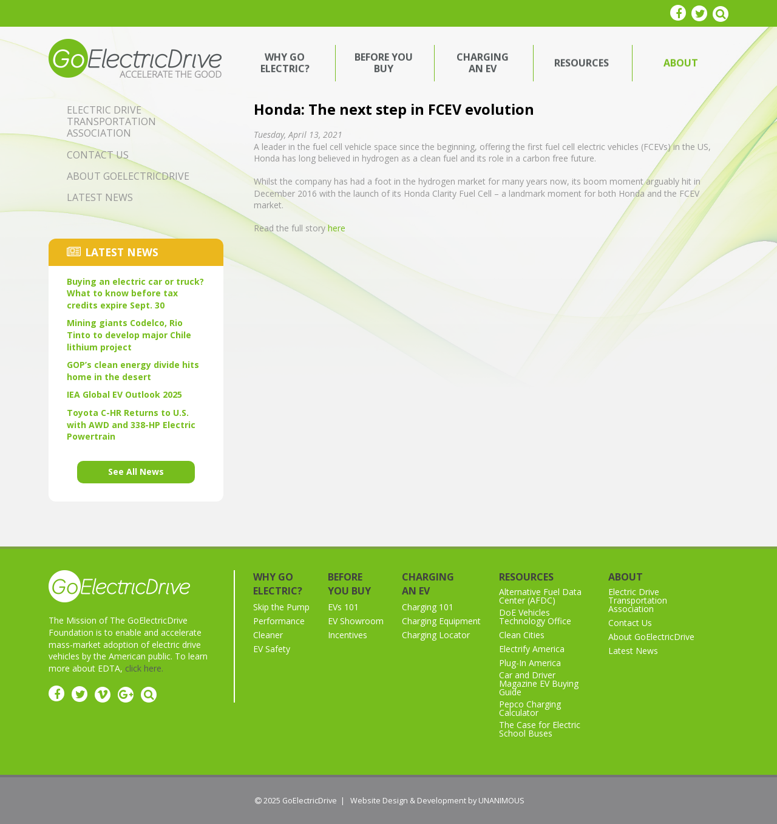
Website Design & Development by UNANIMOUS (437, 800)
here (336, 228)
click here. (144, 668)
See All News (136, 471)
